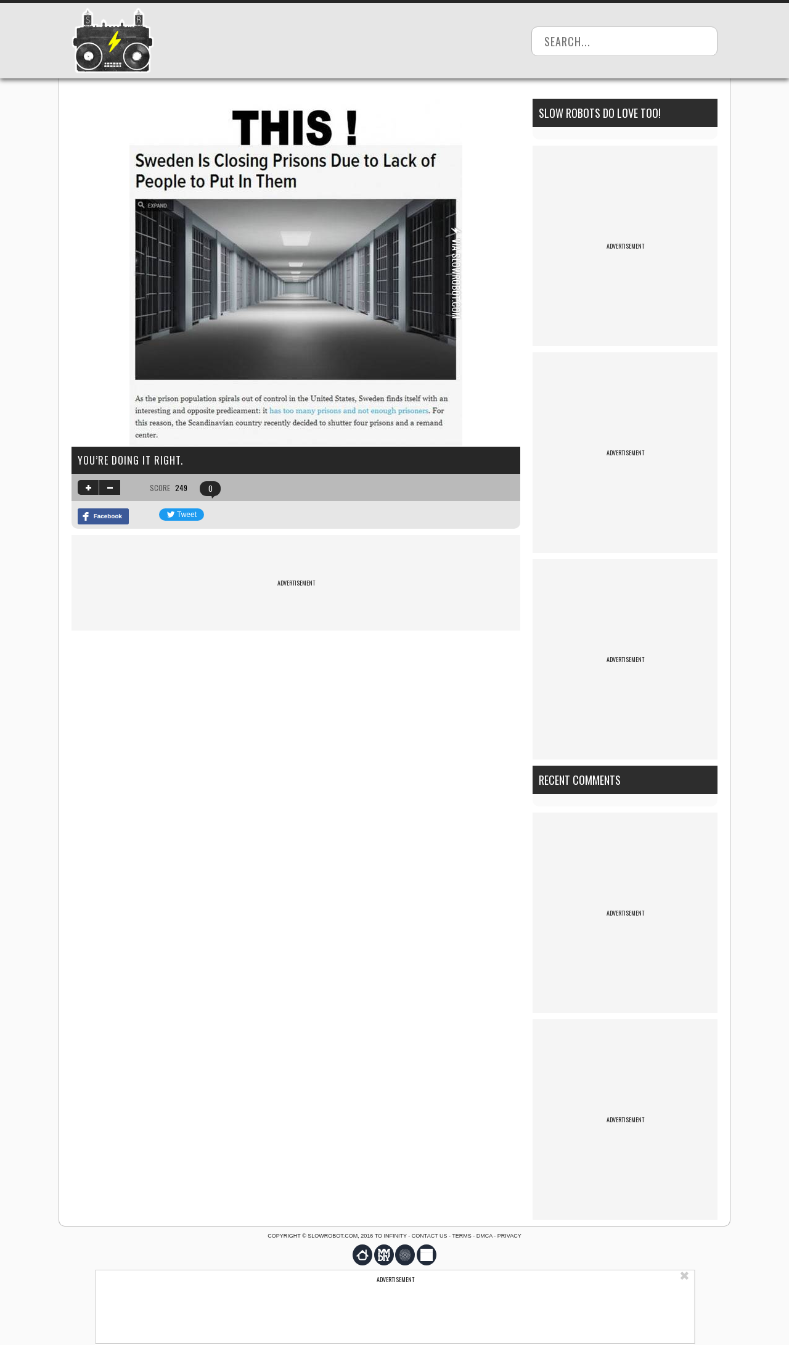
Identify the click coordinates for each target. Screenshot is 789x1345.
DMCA (484, 1236)
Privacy (509, 1236)
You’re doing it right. (130, 460)
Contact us (430, 1236)
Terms (462, 1236)
